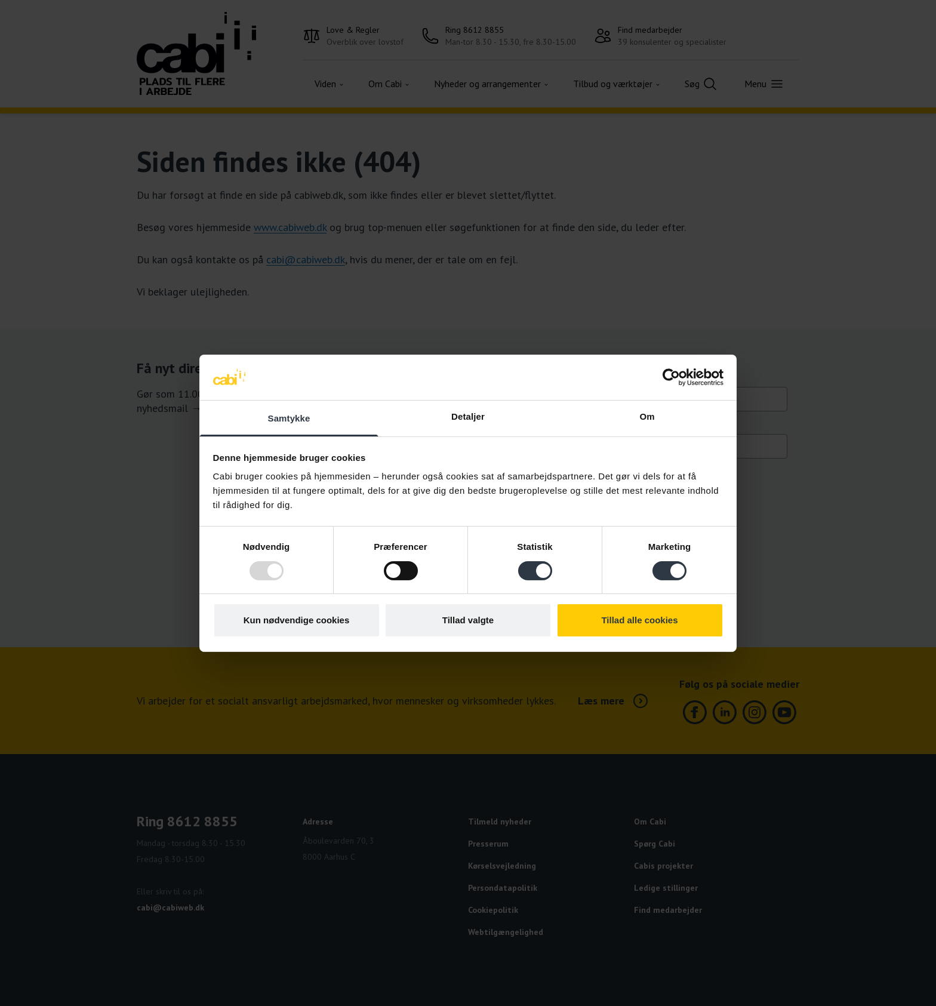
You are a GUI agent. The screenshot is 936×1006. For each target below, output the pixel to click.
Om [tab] (646, 416)
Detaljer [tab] (468, 416)
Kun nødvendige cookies (297, 620)
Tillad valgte (468, 620)
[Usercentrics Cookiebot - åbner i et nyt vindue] (671, 377)
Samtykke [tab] (289, 418)
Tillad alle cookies (639, 620)
